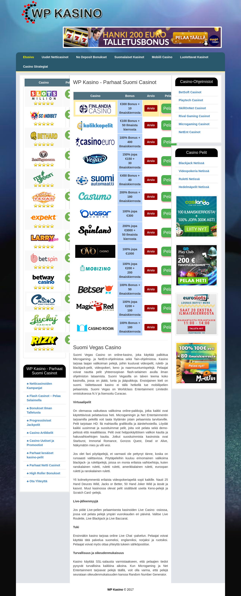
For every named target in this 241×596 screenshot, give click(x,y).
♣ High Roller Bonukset (43, 473)
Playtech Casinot (191, 100)
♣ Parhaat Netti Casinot (43, 465)
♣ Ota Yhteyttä (37, 481)
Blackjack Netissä (191, 163)
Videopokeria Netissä (194, 171)
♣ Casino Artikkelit (40, 432)
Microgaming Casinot (194, 124)
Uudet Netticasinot (55, 57)
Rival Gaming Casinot (194, 116)
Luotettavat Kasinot (194, 57)
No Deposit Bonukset (91, 57)
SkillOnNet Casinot (192, 108)
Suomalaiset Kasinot (129, 57)
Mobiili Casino (162, 57)
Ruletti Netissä (189, 179)
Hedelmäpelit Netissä (194, 187)
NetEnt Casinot (189, 132)
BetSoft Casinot (190, 92)
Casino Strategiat (35, 66)
